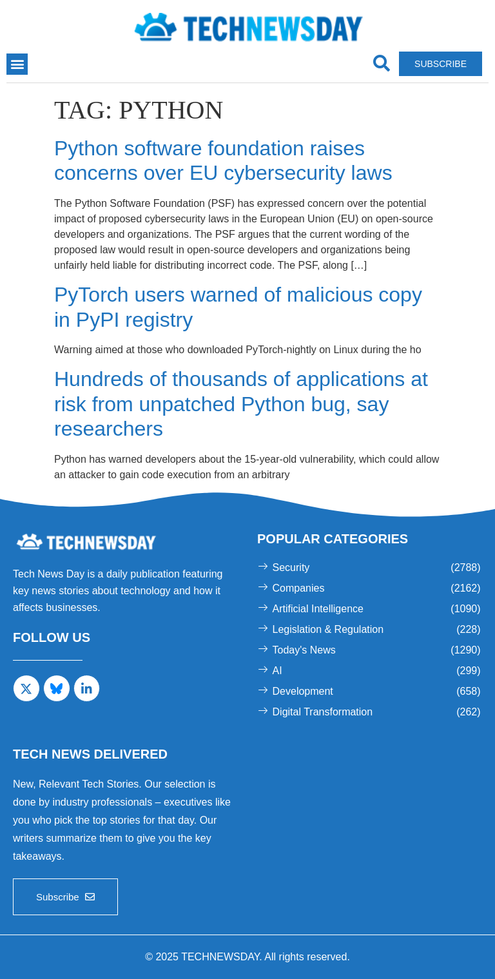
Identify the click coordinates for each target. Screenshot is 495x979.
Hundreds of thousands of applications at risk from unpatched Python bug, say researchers (241, 403)
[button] (17, 64)
